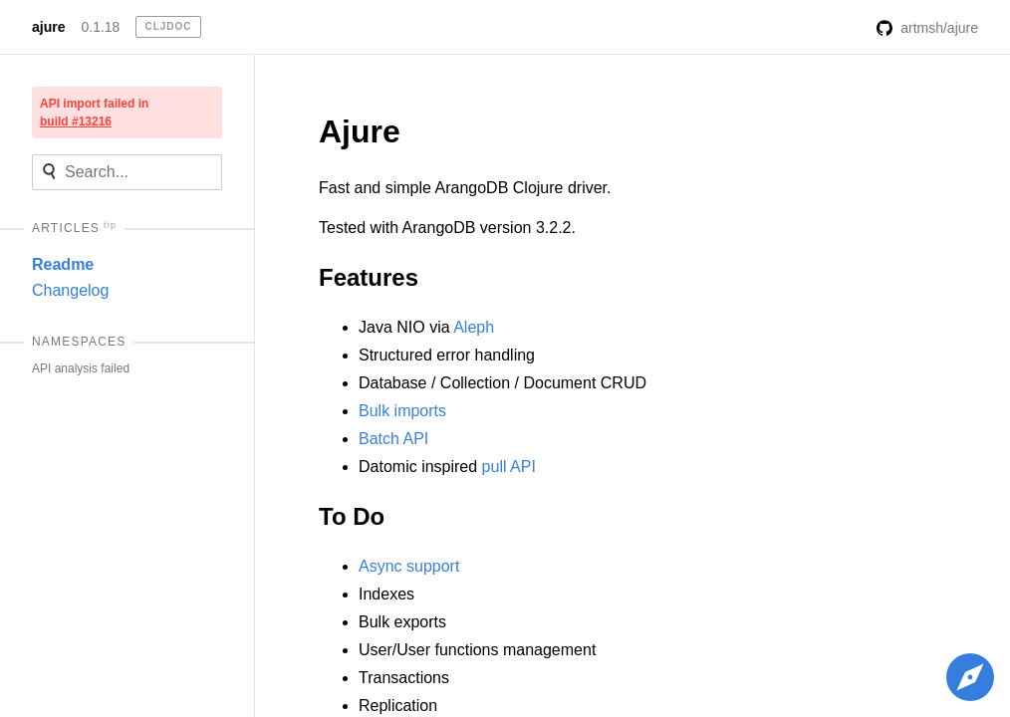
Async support (409, 566)
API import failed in (94, 112)
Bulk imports (402, 410)
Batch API (393, 438)
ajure (48, 27)
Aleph (473, 327)
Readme (63, 264)
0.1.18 (100, 27)
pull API (509, 466)
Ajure (359, 131)
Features (368, 277)
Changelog (70, 290)
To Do (351, 516)
